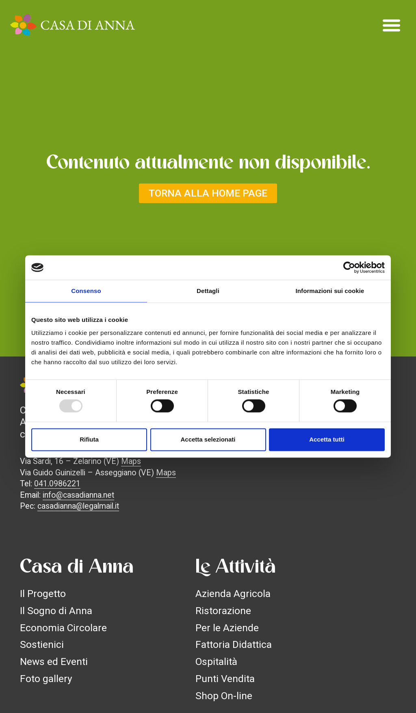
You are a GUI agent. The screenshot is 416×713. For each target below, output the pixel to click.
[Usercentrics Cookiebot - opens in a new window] (349, 267)
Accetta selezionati (207, 439)
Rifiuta (89, 439)
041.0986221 (57, 483)
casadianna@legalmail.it (78, 506)
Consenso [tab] (86, 290)
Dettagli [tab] (208, 290)
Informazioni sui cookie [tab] (330, 290)
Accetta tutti (326, 439)
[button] (391, 25)
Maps (131, 461)
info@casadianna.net (78, 495)
